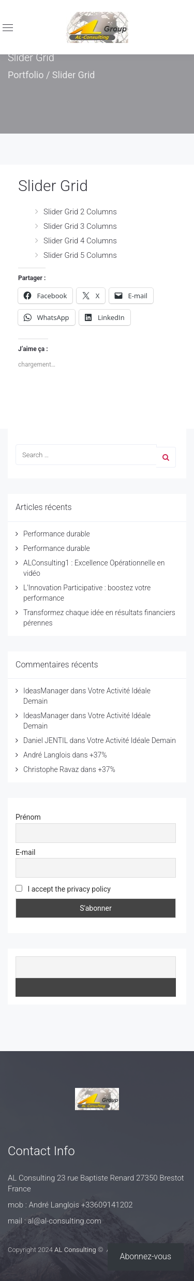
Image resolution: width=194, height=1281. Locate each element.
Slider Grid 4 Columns (80, 240)
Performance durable (56, 534)
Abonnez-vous (146, 1256)
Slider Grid (53, 186)
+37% (98, 755)
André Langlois (46, 755)
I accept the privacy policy (63, 889)
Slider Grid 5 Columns (80, 255)
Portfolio (25, 74)
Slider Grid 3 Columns (80, 226)
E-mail (26, 852)
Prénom (28, 817)
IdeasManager (46, 691)
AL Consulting (75, 1250)
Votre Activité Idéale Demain (131, 740)
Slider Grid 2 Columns (80, 211)
